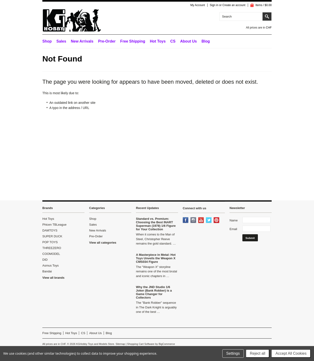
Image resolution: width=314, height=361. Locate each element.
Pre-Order (107, 41)
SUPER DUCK (52, 236)
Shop (47, 41)
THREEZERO (51, 248)
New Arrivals (82, 41)
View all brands (53, 277)
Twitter (209, 220)
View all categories (102, 242)
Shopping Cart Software (140, 344)
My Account (197, 5)
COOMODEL (51, 254)
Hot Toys (48, 218)
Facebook (186, 220)
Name (234, 220)
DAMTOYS (49, 230)
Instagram (193, 220)
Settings (233, 353)
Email (233, 229)
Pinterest (217, 220)
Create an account (234, 5)
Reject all (257, 353)
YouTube (201, 220)
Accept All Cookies (291, 353)
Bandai (47, 271)
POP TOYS (50, 242)
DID (44, 259)
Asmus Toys (50, 265)
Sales (61, 41)
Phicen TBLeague (54, 224)
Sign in (214, 5)
